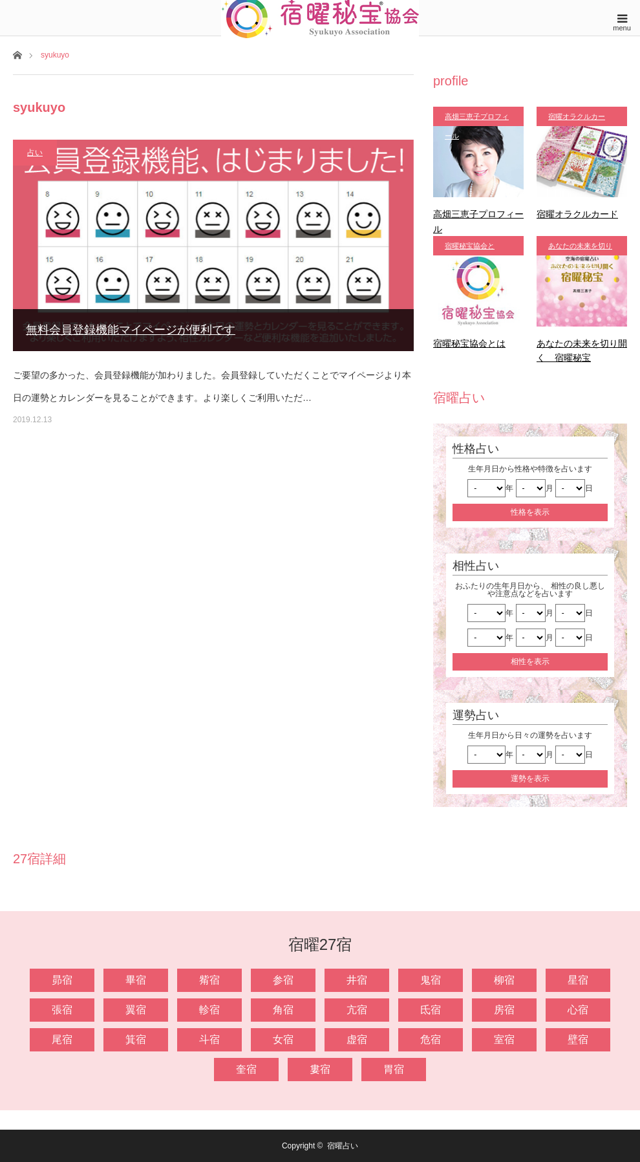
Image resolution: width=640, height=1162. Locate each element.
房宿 (504, 1009)
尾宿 (62, 1039)
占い (35, 152)
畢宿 (135, 979)
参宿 (283, 979)
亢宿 (357, 1009)
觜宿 (209, 979)
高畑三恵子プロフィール (477, 119)
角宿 (283, 1009)
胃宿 (393, 1069)
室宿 (504, 1039)
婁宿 (320, 1069)
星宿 (578, 979)
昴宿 (62, 979)
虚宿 (357, 1039)
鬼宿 (430, 979)
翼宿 (135, 1009)
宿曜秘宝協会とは (470, 248)
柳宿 (504, 979)
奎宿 (246, 1069)
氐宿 (430, 1009)
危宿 (430, 1039)
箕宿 (135, 1039)
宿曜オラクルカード (576, 119)
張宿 (62, 1009)
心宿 (578, 1009)
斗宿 (209, 1039)
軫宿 (209, 1009)
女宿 (283, 1039)
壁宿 (578, 1039)
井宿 (357, 979)
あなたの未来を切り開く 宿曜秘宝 (580, 248)
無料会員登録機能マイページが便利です (130, 329)
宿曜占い (342, 1145)
